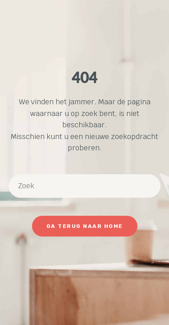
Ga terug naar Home (84, 226)
